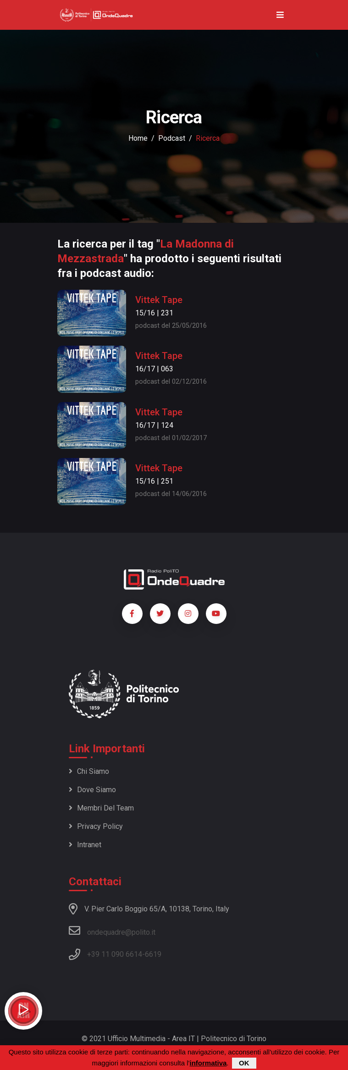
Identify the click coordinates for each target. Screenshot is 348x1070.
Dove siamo (92, 789)
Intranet (85, 844)
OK (244, 1063)
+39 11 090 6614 (114, 954)
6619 (153, 954)
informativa (207, 1063)
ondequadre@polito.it (112, 931)
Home (138, 138)
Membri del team (101, 808)
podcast (171, 138)
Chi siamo (89, 771)
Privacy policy (96, 826)
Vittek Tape (158, 299)
